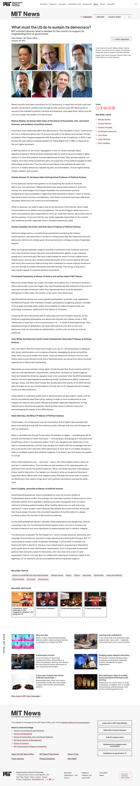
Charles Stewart (104, 123)
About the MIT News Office (22, 754)
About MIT (111, 4)
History (68, 575)
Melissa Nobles (104, 119)
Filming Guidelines (47, 759)
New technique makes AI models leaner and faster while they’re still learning (113, 677)
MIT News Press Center (49, 754)
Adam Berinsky (104, 139)
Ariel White (102, 135)
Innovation (62, 4)
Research (53, 4)
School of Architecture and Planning (29, 731)
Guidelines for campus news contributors (114, 745)
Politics (77, 575)
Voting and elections (114, 575)
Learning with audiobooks (110, 635)
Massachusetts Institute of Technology (30, 772)
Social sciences (18, 579)
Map (21, 777)
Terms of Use (73, 754)
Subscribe (87, 17)
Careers (38, 777)
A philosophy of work (45, 655)
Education (44, 4)
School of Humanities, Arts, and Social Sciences (33, 737)
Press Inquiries (17, 759)
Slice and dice (42, 635)
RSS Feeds (72, 759)
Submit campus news (115, 737)
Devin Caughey (104, 143)
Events (26, 777)
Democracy (87, 575)
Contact (44, 777)
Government (99, 575)
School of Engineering (23, 734)
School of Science (21, 743)
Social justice (43, 579)
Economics (31, 579)
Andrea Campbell (105, 127)
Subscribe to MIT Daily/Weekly (114, 723)
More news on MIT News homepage (25, 696)
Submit (129, 17)
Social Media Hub (38, 779)
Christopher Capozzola (107, 131)
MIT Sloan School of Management (28, 740)
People (32, 777)
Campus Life (87, 4)
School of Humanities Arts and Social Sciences (30, 575)
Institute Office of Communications (75, 722)
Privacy (18, 779)
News (96, 4)
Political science (57, 575)
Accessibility (26, 779)
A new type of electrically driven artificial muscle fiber (50, 676)
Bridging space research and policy (114, 655)
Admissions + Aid (74, 4)
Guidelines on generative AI (114, 753)
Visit (17, 777)
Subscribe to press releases (114, 730)
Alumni (102, 4)
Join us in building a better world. (126, 776)
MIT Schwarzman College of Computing (30, 746)
